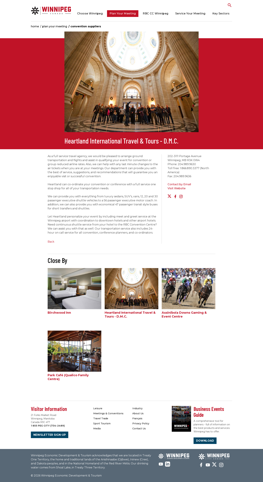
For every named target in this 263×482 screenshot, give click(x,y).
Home (35, 26)
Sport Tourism (102, 423)
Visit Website (177, 188)
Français (137, 418)
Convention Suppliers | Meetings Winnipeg (51, 11)
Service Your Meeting (190, 13)
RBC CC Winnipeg (155, 13)
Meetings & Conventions (108, 413)
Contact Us (139, 428)
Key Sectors (221, 13)
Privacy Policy (140, 423)
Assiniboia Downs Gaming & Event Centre (184, 314)
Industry (137, 408)
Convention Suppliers (85, 26)
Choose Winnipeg (90, 13)
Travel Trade (100, 418)
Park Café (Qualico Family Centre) (68, 377)
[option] (131, 83)
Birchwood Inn (59, 313)
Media (97, 428)
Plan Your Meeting (123, 13)
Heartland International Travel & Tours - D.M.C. (130, 314)
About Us (138, 413)
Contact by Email (179, 184)
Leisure (97, 408)
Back (51, 241)
